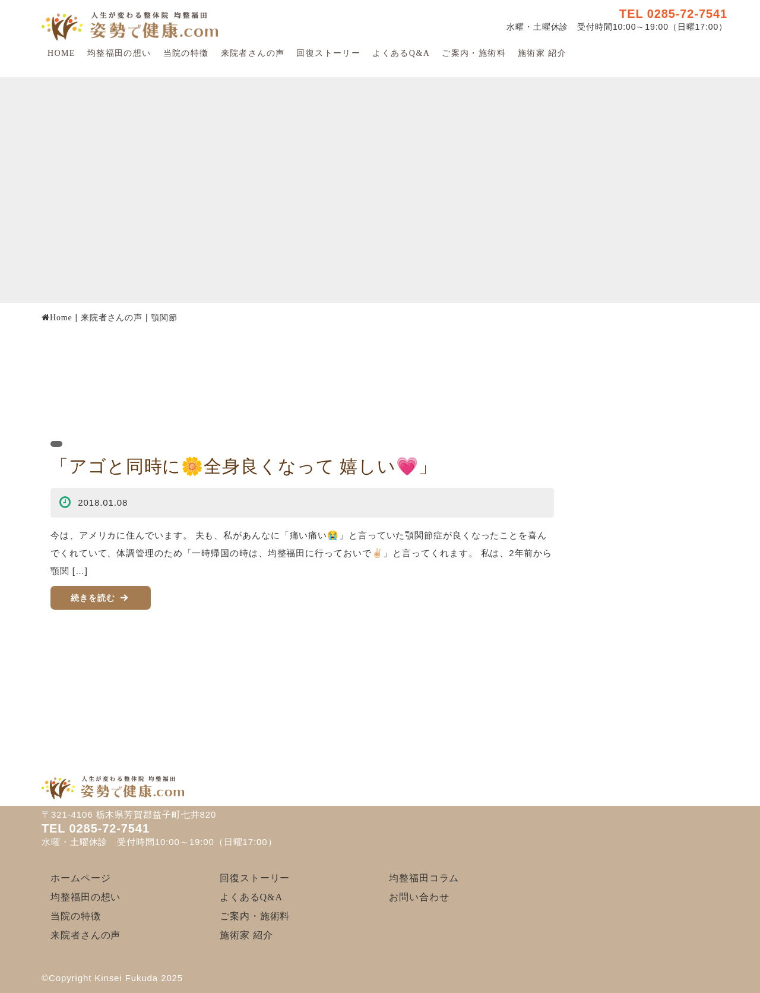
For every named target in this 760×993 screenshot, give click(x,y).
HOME (61, 53)
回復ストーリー (328, 53)
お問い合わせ (419, 897)
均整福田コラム (424, 878)
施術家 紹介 (542, 53)
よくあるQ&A (401, 53)
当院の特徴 (186, 53)
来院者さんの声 (253, 53)
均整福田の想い (119, 53)
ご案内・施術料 (474, 53)
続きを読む (93, 598)
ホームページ (80, 878)
